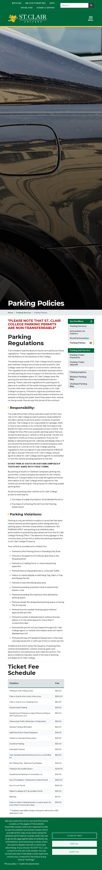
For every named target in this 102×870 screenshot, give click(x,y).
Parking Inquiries (78, 372)
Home (10, 313)
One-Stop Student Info (35, 3)
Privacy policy (10, 864)
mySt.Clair (16, 3)
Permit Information (79, 338)
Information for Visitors (77, 332)
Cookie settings (74, 836)
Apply (52, 3)
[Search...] (74, 5)
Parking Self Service (80, 350)
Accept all (74, 852)
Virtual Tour (26, 8)
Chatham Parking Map (78, 385)
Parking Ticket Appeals (77, 363)
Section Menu (81, 321)
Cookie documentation (29, 864)
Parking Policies (78, 343)
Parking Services (23, 313)
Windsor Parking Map (78, 378)
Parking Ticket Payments (77, 356)
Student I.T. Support (45, 8)
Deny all (74, 844)
